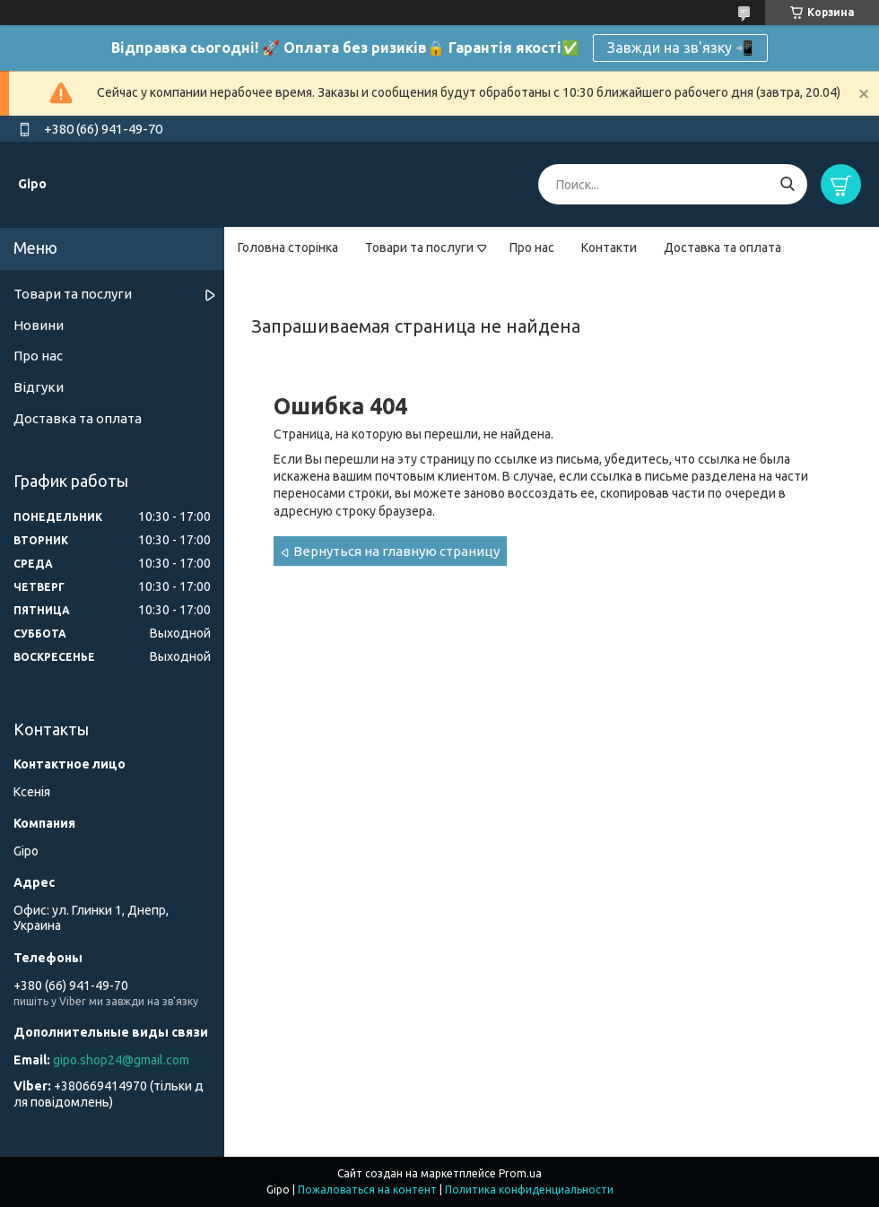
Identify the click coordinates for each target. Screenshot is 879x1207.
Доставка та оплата (722, 247)
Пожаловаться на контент (367, 1189)
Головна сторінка (288, 247)
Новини (38, 325)
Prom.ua (520, 1173)
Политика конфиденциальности (529, 1189)
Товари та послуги (419, 247)
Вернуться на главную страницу (396, 551)
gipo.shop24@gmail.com (121, 1060)
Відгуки (38, 387)
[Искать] (787, 184)
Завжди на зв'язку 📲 (680, 47)
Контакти (609, 247)
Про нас (531, 247)
